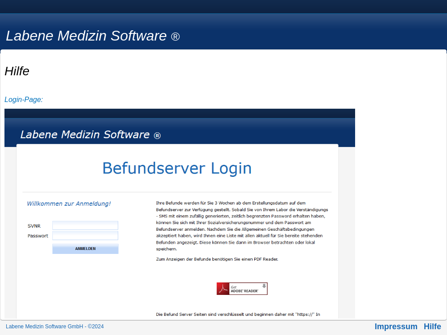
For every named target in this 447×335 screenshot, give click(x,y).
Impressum (396, 326)
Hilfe (432, 326)
